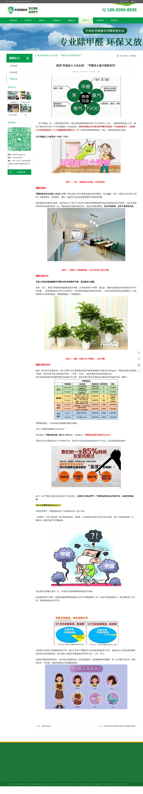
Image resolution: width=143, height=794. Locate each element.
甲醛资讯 (13, 79)
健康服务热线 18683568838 (139, 353)
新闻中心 (85, 20)
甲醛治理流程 (46, 726)
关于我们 (28, 20)
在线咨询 (17, 172)
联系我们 (125, 1)
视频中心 (71, 20)
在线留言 (100, 20)
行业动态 (13, 72)
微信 (134, 2)
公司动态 (13, 66)
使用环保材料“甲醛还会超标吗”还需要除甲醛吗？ (120, 726)
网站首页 (13, 20)
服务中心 (42, 20)
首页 (121, 56)
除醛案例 (56, 20)
